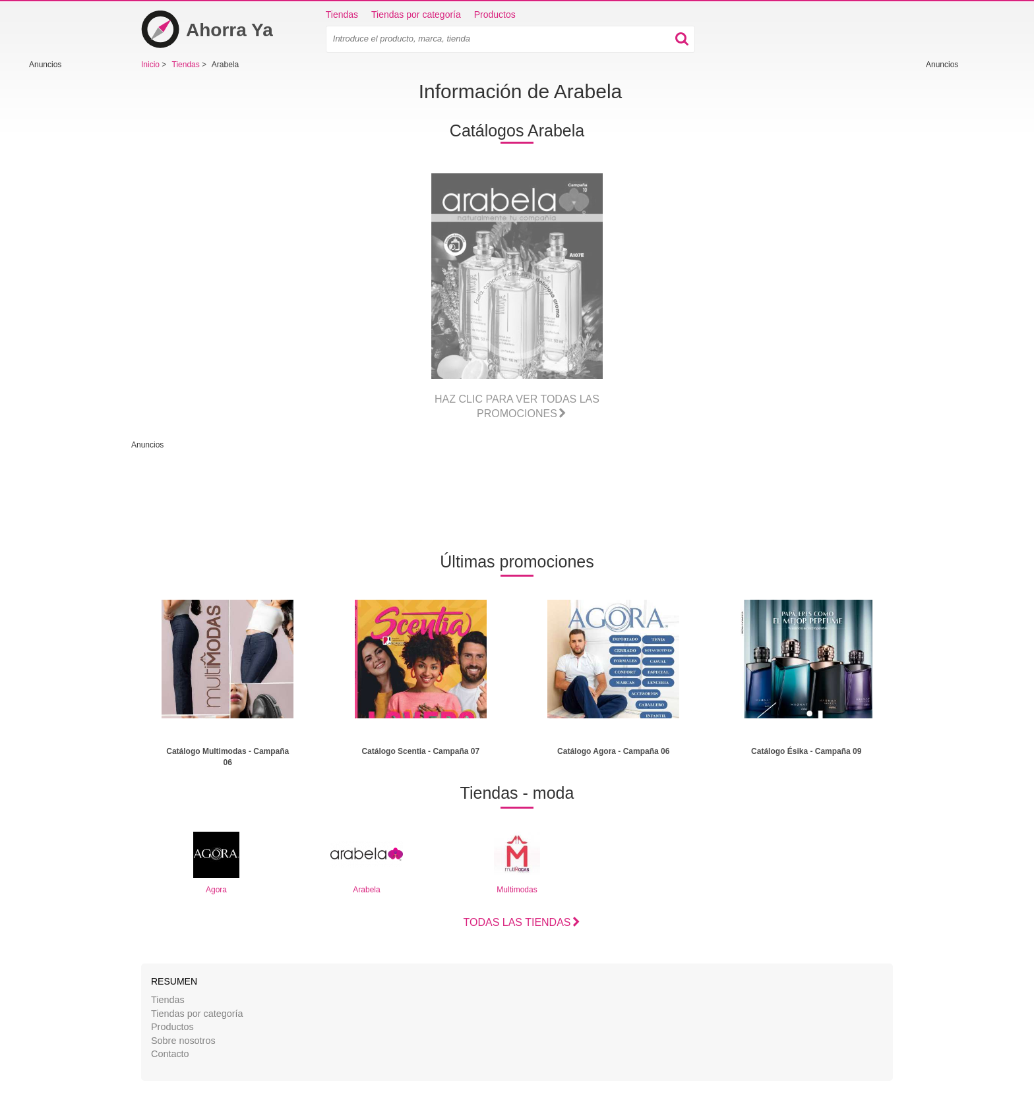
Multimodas (517, 863)
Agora (216, 863)
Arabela (366, 863)
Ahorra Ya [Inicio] (207, 30)
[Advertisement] (68, 268)
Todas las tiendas (516, 922)
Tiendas (342, 14)
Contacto (170, 1054)
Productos (495, 14)
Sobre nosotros (183, 1040)
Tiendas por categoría (416, 14)
